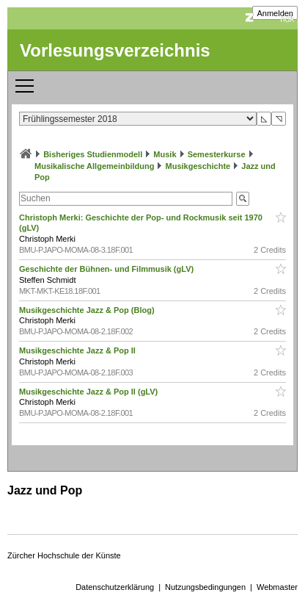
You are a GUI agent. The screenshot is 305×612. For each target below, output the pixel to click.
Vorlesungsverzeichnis (115, 50)
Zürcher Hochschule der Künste (64, 555)
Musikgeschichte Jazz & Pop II (78, 350)
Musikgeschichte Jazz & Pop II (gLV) (89, 391)
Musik (164, 154)
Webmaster (277, 587)
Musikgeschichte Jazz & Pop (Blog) (88, 310)
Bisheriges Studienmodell (92, 154)
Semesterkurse (217, 154)
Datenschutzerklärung (115, 587)
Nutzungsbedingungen (205, 587)
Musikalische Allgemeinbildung (94, 166)
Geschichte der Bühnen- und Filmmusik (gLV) (107, 268)
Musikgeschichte (198, 166)
